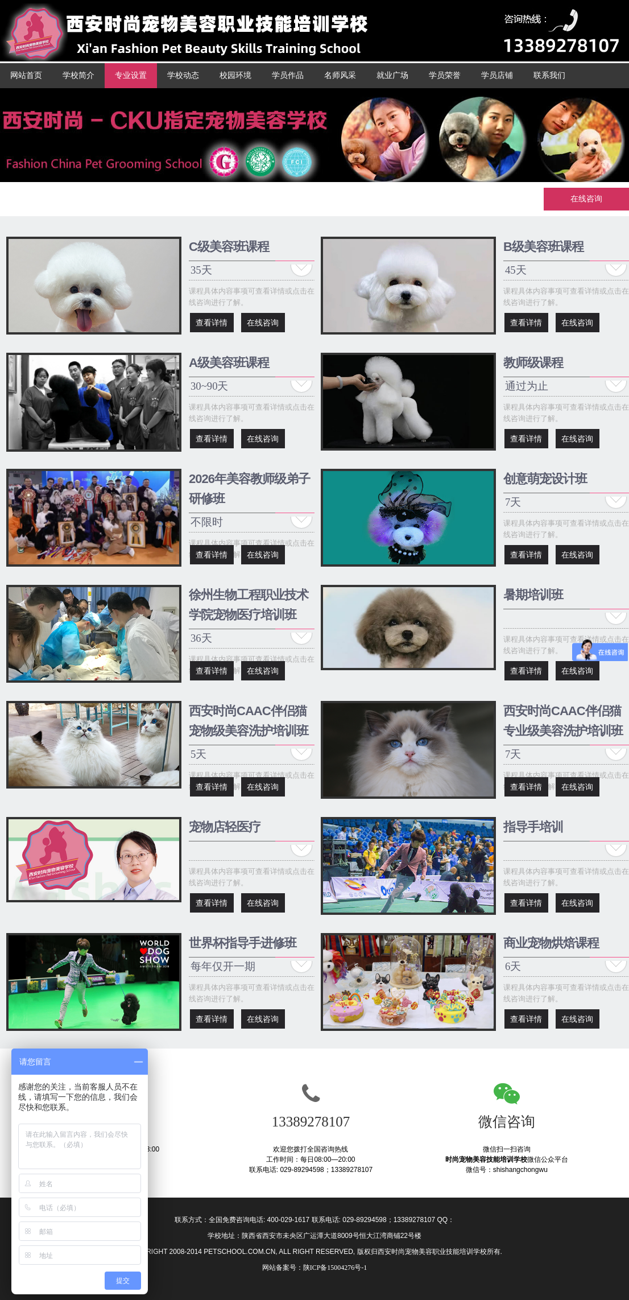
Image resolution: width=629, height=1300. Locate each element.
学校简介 (78, 75)
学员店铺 (497, 75)
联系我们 (549, 75)
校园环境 (235, 75)
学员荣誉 (445, 75)
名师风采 (340, 75)
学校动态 (183, 75)
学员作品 (288, 75)
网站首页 (26, 75)
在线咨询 (586, 199)
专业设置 (131, 75)
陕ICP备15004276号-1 (335, 1268)
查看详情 (211, 323)
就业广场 (392, 75)
